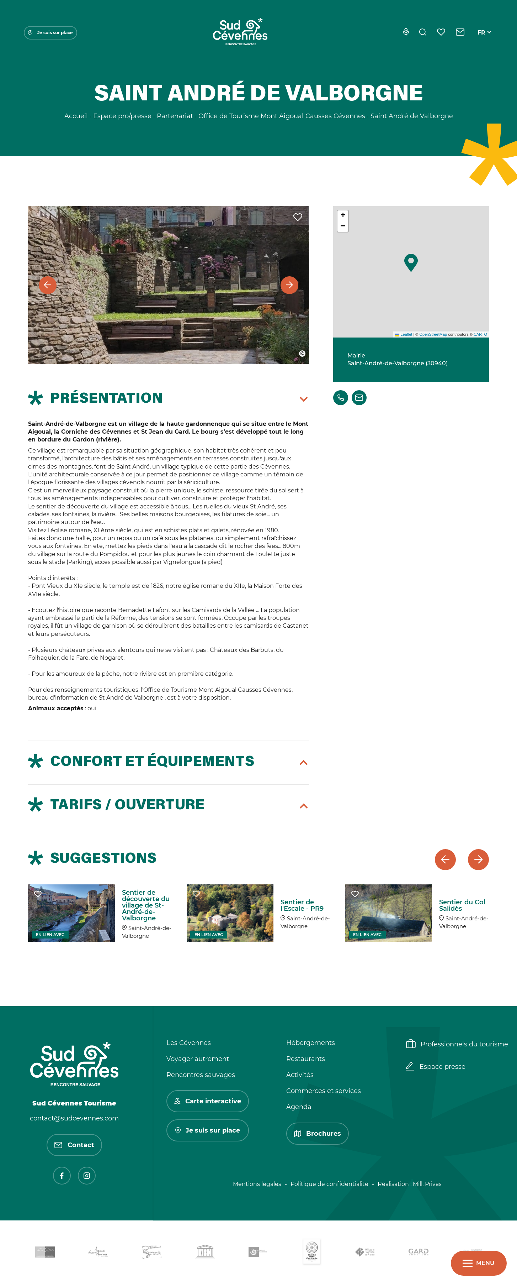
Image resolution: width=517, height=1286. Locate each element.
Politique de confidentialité (329, 1184)
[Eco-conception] (406, 33)
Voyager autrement (197, 1059)
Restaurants (305, 1059)
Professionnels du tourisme (457, 1045)
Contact (74, 1145)
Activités (300, 1075)
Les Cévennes (188, 1043)
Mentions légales (257, 1184)
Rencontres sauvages (200, 1075)
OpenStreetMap (433, 334)
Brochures (317, 1134)
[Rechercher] (422, 33)
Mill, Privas (427, 1184)
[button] (411, 263)
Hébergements (310, 1043)
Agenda (298, 1107)
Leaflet (403, 334)
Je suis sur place (50, 32)
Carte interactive (207, 1101)
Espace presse (435, 1067)
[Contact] (460, 33)
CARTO (480, 334)
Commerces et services (323, 1091)
